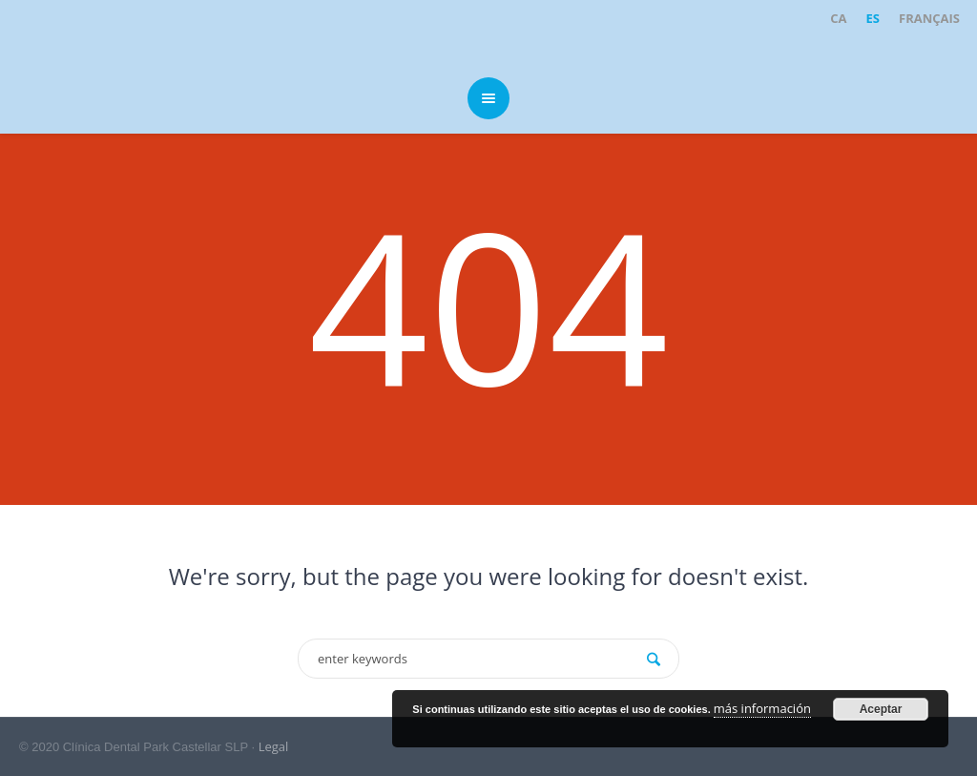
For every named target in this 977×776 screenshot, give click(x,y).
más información (762, 708)
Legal (274, 746)
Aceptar (881, 709)
